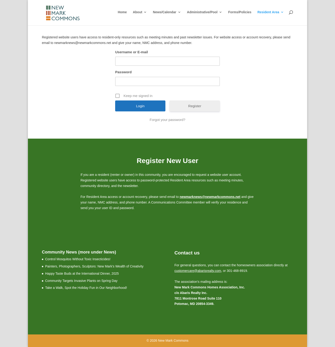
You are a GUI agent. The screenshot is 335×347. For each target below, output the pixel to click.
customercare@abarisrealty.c (195, 271)
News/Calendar (164, 12)
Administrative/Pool (202, 12)
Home (122, 12)
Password (123, 72)
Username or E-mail (131, 52)
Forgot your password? (167, 120)
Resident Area (268, 12)
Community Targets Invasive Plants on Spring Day (81, 281)
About (137, 12)
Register (194, 106)
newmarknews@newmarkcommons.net (210, 197)
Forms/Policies (239, 12)
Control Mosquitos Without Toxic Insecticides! (78, 259)
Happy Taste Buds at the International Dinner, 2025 (82, 273)
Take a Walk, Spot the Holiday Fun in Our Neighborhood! (86, 288)
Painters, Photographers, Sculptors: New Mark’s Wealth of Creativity (94, 266)
